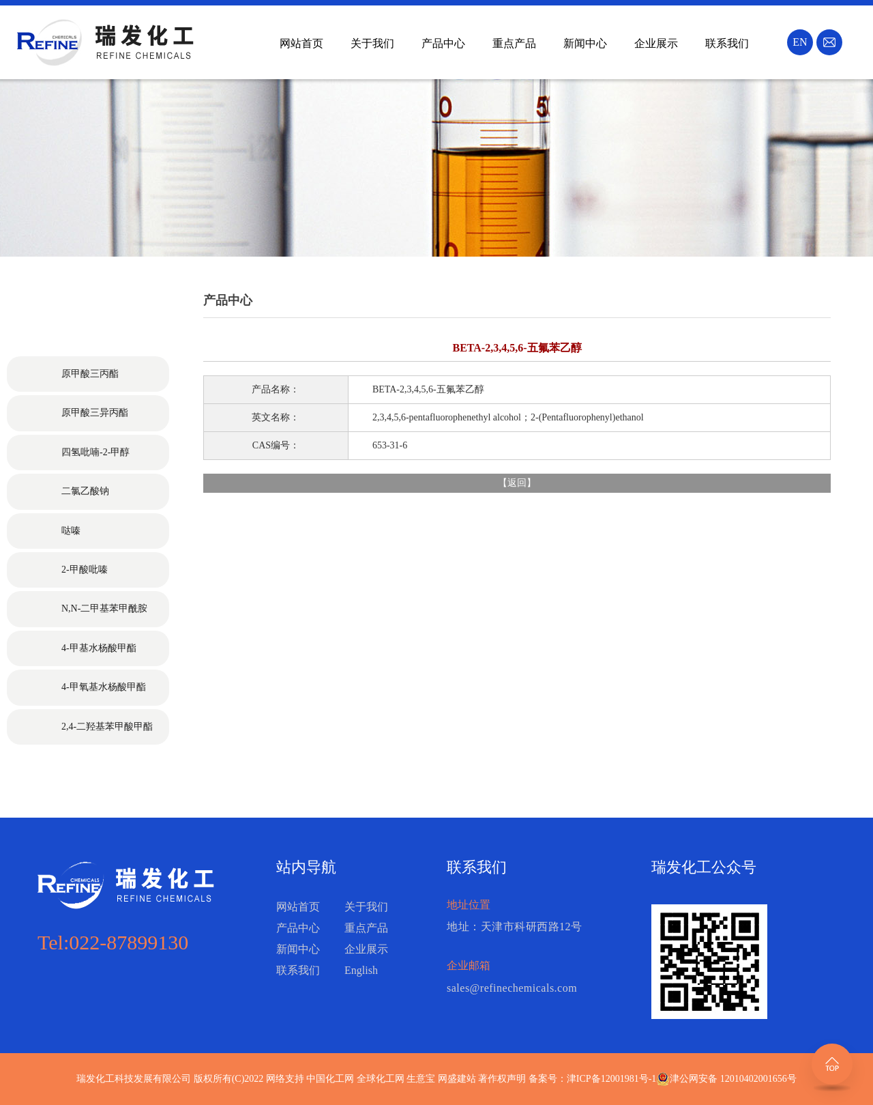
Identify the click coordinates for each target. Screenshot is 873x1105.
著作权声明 (502, 1079)
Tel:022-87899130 (113, 942)
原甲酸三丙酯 (90, 374)
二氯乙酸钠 (85, 491)
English (361, 970)
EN (800, 42)
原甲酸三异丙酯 (94, 412)
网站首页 (301, 43)
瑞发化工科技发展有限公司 (133, 1079)
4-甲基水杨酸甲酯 (98, 648)
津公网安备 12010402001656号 (733, 1079)
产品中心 (443, 43)
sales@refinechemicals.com (512, 988)
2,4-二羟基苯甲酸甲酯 (107, 726)
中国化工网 (330, 1079)
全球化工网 (380, 1079)
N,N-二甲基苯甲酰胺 (104, 608)
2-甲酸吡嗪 (84, 569)
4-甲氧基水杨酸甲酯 (103, 687)
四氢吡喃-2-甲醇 (95, 452)
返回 (517, 483)
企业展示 (656, 43)
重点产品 (514, 43)
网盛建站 (457, 1079)
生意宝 (420, 1079)
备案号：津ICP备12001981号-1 (592, 1079)
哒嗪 (70, 531)
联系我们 (727, 43)
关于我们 (372, 43)
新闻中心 (585, 43)
